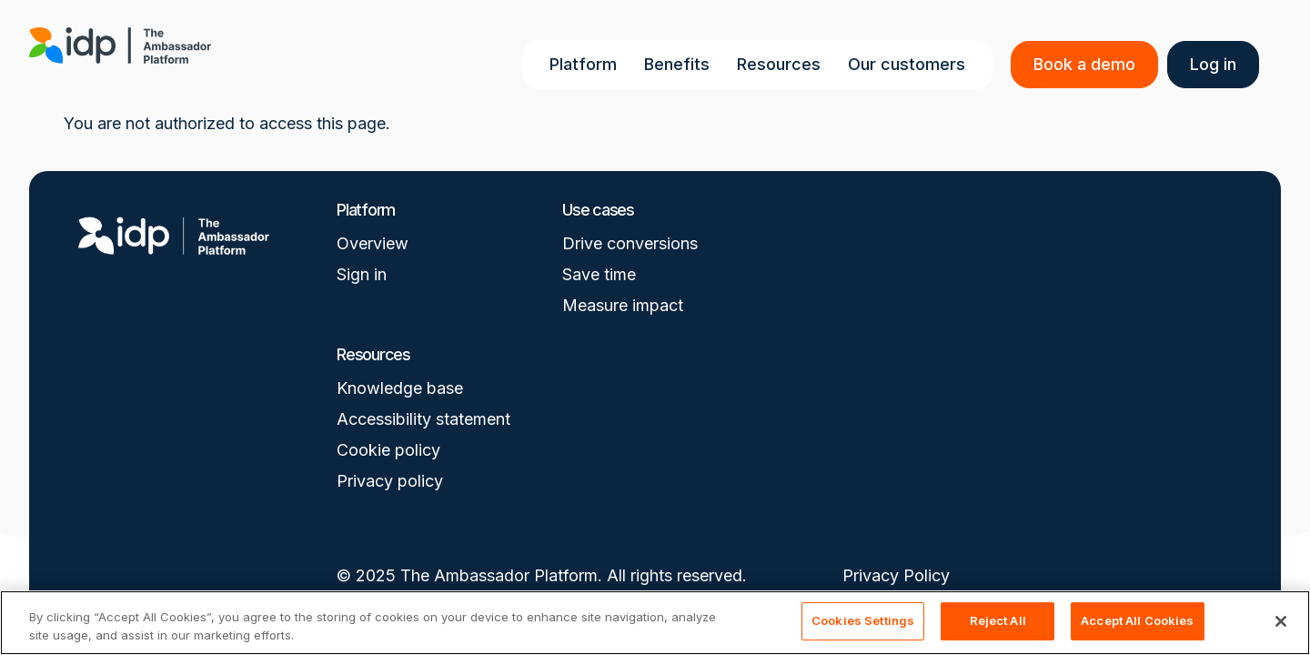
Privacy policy (390, 480)
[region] (655, 622)
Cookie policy (388, 449)
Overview (372, 243)
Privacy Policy (896, 575)
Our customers (910, 64)
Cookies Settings (862, 620)
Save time (599, 274)
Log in (1217, 64)
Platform (586, 64)
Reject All (998, 620)
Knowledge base (400, 388)
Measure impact (622, 305)
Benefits (680, 64)
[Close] (1281, 621)
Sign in (362, 274)
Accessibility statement (423, 418)
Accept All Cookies (1137, 620)
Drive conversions (630, 243)
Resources (782, 64)
